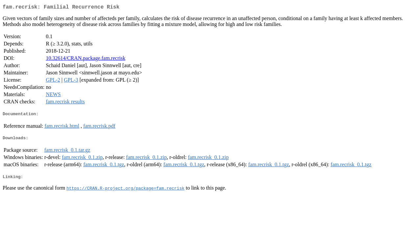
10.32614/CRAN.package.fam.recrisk (85, 59)
